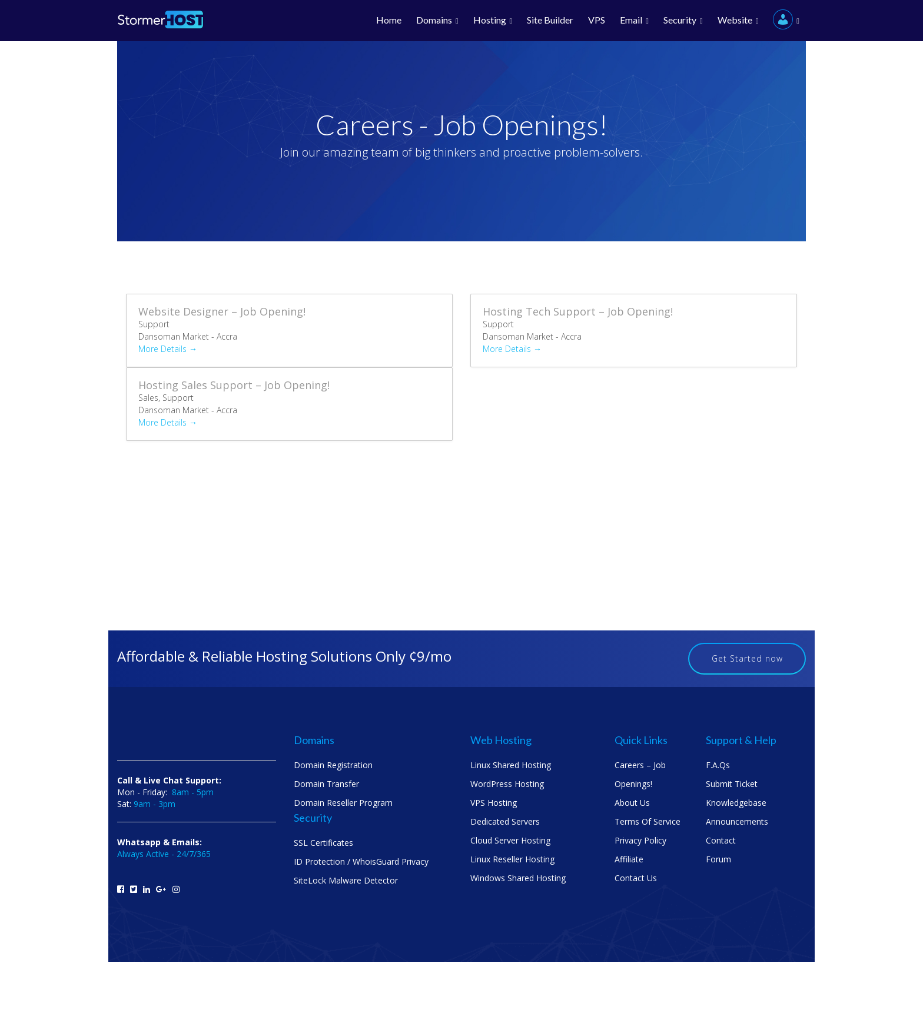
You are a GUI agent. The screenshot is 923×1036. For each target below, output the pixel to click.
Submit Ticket (732, 783)
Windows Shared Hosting (518, 878)
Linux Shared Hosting (510, 765)
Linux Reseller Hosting (512, 859)
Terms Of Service (647, 821)
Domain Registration (333, 765)
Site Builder (550, 20)
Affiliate (629, 859)
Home (388, 20)
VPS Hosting (493, 802)
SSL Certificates (323, 842)
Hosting (493, 20)
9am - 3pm (154, 803)
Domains (437, 20)
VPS (596, 20)
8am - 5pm (193, 792)
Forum (718, 859)
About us (632, 802)
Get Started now (747, 658)
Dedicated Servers (505, 821)
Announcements (737, 821)
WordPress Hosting (507, 783)
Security (683, 20)
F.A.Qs (718, 765)
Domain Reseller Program (343, 802)
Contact (721, 840)
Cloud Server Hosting (510, 840)
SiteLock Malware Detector (346, 880)
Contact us (636, 878)
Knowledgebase (736, 802)
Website (738, 20)
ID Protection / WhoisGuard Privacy (361, 861)
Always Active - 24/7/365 (164, 853)
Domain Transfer (326, 783)
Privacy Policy (640, 840)
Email (634, 20)
